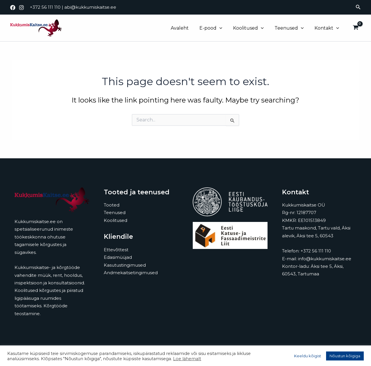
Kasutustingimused (125, 265)
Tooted (111, 205)
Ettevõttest (116, 249)
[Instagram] (21, 7)
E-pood (216, 28)
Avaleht (187, 28)
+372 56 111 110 (45, 7)
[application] (225, 28)
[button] (358, 7)
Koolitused (252, 28)
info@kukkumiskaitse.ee (324, 258)
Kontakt (327, 28)
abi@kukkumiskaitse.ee (90, 7)
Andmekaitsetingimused (131, 272)
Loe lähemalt (187, 358)
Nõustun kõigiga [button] (345, 356)
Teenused (291, 28)
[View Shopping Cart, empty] (355, 28)
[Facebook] (12, 7)
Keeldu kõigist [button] (307, 356)
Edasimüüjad (118, 257)
